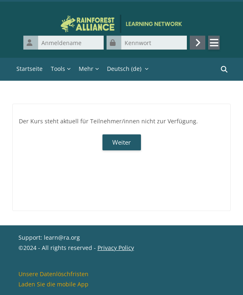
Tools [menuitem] (58, 69)
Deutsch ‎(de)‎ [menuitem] (124, 69)
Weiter (121, 142)
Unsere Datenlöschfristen (53, 274)
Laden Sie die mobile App (53, 284)
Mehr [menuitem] (86, 69)
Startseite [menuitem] (29, 69)
